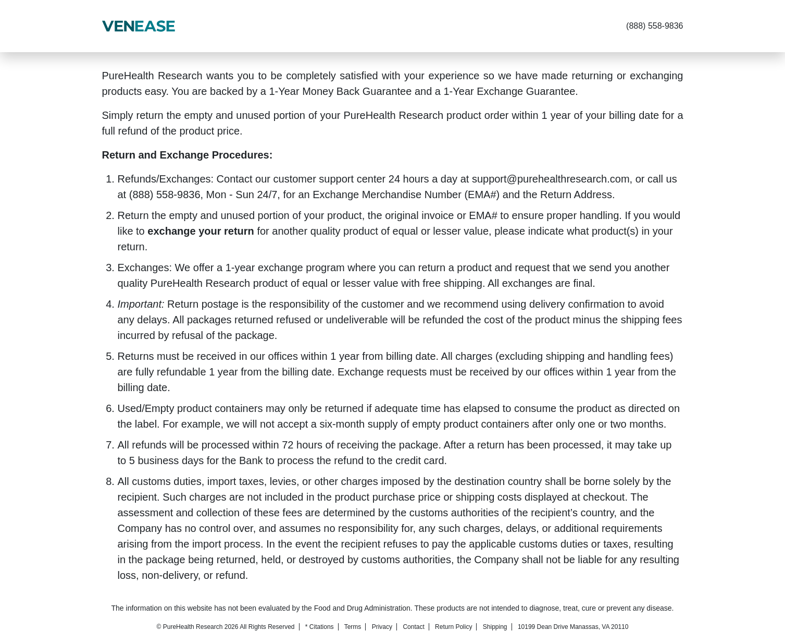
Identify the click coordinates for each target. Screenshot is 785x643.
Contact (413, 626)
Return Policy (453, 626)
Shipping (495, 626)
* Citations (319, 626)
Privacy (382, 626)
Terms (353, 626)
